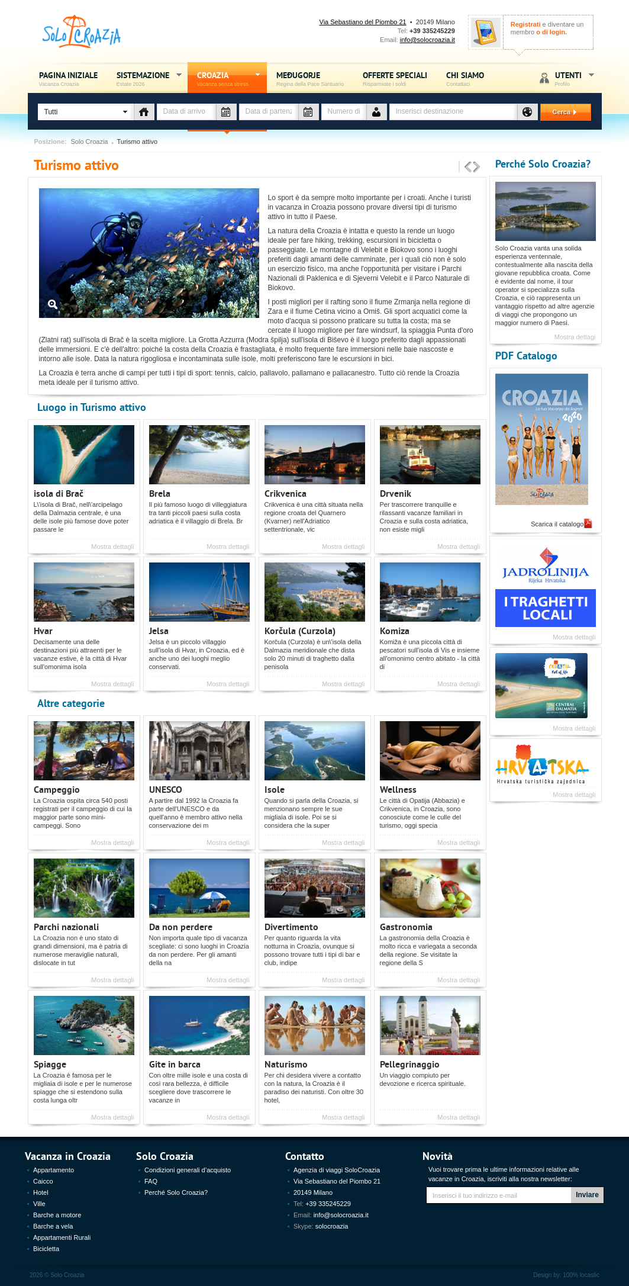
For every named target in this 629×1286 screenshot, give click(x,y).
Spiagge (50, 1063)
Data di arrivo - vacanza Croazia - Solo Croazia (226, 112)
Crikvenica (285, 493)
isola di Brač (58, 493)
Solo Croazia (89, 142)
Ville (39, 1203)
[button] (86, 112)
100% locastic (581, 1275)
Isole (274, 789)
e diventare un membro (547, 28)
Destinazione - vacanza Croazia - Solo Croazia (527, 112)
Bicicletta (46, 1248)
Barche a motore (57, 1215)
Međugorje (310, 78)
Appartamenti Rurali (62, 1237)
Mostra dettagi (575, 336)
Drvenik (395, 493)
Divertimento (291, 926)
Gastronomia (406, 926)
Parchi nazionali (66, 926)
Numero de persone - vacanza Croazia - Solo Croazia (376, 112)
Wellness (398, 789)
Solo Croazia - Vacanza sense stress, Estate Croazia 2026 (82, 32)
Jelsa (159, 630)
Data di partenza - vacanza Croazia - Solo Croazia (308, 112)
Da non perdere (180, 926)
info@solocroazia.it (427, 39)
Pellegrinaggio (410, 1063)
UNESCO (165, 789)
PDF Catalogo (526, 355)
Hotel (41, 1192)
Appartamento (53, 1170)
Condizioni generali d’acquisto (187, 1170)
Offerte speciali (395, 78)
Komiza (394, 630)
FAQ (150, 1181)
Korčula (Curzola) (300, 630)
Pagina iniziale (68, 78)
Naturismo (286, 1063)
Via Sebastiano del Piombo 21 (363, 21)
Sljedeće (476, 167)
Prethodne (468, 167)
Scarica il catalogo (557, 524)
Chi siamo (465, 78)
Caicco (43, 1181)
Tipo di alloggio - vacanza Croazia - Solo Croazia (144, 112)
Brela (159, 493)
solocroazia (332, 1226)
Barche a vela (53, 1226)
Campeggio (57, 789)
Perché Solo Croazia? (543, 163)
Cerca (559, 111)
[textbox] (453, 112)
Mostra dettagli (112, 546)
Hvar (43, 630)
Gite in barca (175, 1063)
